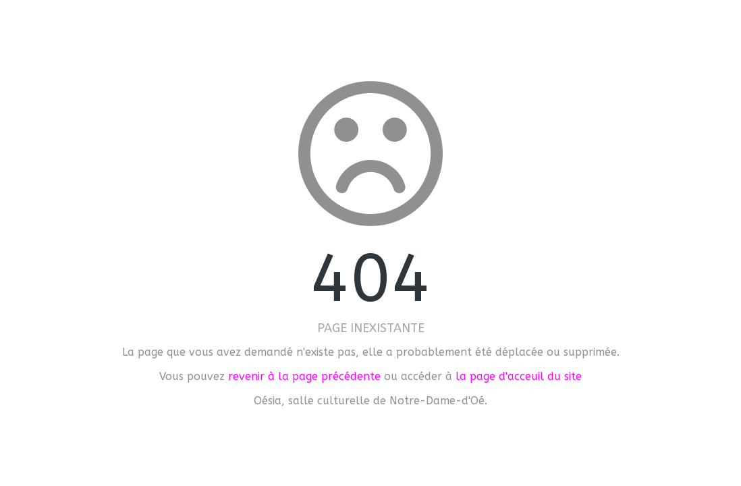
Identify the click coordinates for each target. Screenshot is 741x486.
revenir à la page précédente (304, 376)
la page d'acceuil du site (519, 376)
